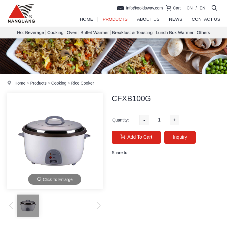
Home (86, 19)
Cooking (55, 32)
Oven (72, 32)
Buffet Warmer (94, 32)
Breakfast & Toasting (132, 32)
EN (202, 8)
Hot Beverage (30, 32)
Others (203, 32)
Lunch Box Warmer (175, 32)
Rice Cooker (82, 83)
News (175, 19)
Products (115, 19)
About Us (148, 19)
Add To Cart (136, 137)
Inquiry (180, 137)
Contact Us (206, 19)
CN (189, 8)
